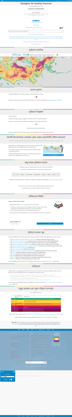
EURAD (13, 272)
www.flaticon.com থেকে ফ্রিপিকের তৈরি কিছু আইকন (39, 378)
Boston (61, 38)
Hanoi (10, 38)
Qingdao (31, 36)
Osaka (45, 36)
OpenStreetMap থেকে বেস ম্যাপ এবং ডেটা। (38, 381)
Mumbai (19, 38)
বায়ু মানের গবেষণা (13, 369)
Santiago (26, 38)
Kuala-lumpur (42, 38)
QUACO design (34, 384)
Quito (35, 38)
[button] (36, 71)
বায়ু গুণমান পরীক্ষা (13, 372)
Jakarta (57, 36)
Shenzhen (24, 36)
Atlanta (36, 39)
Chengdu (16, 36)
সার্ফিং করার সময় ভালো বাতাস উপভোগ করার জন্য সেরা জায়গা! (41, 383)
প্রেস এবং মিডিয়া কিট (13, 366)
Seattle (56, 38)
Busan (49, 36)
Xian (34, 36)
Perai (48, 38)
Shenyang (20, 36)
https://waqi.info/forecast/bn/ (36, 43)
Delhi (54, 36)
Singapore (38, 38)
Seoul (47, 36)
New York (52, 38)
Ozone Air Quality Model (17, 263)
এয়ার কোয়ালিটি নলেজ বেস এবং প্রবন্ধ (16, 371)
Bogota (52, 36)
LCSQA (13, 268)
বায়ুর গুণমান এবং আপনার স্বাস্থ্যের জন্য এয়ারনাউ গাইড (50, 328)
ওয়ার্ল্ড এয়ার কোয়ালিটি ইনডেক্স (16, 351)
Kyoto (42, 36)
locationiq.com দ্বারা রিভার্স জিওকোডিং (37, 380)
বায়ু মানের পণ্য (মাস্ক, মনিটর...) (14, 382)
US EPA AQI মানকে (49, 275)
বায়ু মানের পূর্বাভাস (13, 381)
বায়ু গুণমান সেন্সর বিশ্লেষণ (14, 373)
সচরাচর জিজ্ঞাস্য (13, 376)
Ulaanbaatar (61, 36)
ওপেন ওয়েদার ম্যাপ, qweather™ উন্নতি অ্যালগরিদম (39, 372)
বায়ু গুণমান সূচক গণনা (13, 380)
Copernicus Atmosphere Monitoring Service (21, 258)
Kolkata (16, 38)
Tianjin (37, 36)
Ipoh (46, 38)
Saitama (39, 36)
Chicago (58, 38)
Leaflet (51, 86)
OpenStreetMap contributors (60, 86)
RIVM (13, 269)
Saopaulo (32, 38)
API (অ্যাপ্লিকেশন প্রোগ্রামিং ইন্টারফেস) (16, 384)
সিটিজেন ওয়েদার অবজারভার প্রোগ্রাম (37, 373)
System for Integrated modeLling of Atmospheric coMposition (25, 259)
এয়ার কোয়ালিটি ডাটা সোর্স (14, 379)
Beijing (10, 36)
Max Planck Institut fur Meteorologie (20, 261)
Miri (50, 38)
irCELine (14, 266)
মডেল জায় (22, 218)
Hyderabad (23, 38)
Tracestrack (70, 86)
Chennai (13, 38)
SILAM (13, 271)
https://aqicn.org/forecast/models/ (55, 100)
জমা (45, 390)
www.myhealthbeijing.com (47, 331)
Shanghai (13, 36)
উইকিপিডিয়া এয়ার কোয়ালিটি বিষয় (32, 328)
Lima (29, 38)
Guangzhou (28, 36)
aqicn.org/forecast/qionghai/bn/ (38, 22)
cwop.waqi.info (47, 373)
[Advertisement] (36, 198)
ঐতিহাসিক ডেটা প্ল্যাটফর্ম (13, 385)
